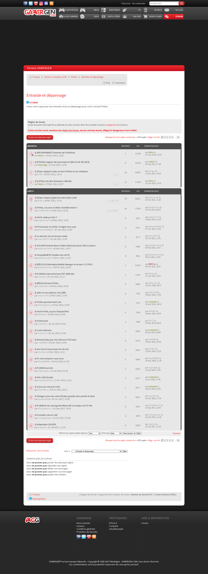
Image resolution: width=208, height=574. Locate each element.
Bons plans (155, 16)
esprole (42, 427)
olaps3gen (43, 370)
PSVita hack (42, 320)
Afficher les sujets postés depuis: (80, 433)
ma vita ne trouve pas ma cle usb (53, 349)
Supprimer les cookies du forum (114, 494)
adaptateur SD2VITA (46, 424)
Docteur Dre (154, 207)
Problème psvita (45, 367)
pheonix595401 (45, 229)
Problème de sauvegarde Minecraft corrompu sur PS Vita (64, 405)
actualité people (116, 529)
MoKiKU (42, 314)
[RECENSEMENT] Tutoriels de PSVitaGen (56, 152)
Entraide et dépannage (92, 76)
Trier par (112, 433)
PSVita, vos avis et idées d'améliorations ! (57, 207)
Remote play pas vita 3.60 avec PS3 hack (56, 339)
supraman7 (43, 220)
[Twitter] (31, 3)
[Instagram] (41, 3)
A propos (80, 526)
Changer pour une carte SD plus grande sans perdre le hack (66, 396)
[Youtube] (36, 3)
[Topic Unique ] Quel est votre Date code (57, 197)
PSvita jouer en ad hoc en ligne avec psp (56, 226)
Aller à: (67, 451)
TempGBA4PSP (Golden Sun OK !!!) (53, 254)
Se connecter (138, 3)
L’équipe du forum (88, 494)
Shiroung (42, 164)
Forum (179, 16)
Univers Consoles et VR (55, 76)
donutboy (43, 389)
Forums (36, 76)
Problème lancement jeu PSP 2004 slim (55, 273)
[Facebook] (25, 3)
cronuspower (44, 417)
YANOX (152, 161)
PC (139, 10)
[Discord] (46, 3)
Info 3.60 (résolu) (45, 377)
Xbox (96, 10)
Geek (96, 16)
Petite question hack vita (49, 302)
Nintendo (114, 10)
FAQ (108, 82)
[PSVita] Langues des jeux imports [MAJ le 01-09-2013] (63, 161)
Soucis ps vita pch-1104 (48, 386)
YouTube (89, 536)
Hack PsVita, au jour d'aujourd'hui (53, 311)
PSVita (74, 76)
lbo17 (151, 320)
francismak (153, 197)
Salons (137, 16)
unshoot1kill (44, 399)
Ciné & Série (113, 16)
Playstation (71, 10)
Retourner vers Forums (37, 450)
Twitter (84, 536)
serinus (42, 276)
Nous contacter (83, 523)
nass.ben (152, 396)
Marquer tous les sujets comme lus (120, 137)
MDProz (152, 264)
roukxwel (153, 301)
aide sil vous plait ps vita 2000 (51, 292)
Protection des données (87, 532)
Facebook (78, 536)
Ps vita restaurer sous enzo (50, 358)
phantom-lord (45, 248)
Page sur (153, 137)
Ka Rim (41, 352)
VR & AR (179, 10)
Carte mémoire (44, 330)
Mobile (158, 10)
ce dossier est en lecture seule (52, 236)
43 (178, 137)
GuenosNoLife (45, 380)
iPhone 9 (113, 523)
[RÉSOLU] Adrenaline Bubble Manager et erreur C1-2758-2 (65, 264)
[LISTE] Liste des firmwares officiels (54, 181)
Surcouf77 (43, 239)
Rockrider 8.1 (44, 408)
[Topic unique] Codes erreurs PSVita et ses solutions (62, 171)
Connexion (120, 82)
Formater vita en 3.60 (47, 415)
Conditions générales (86, 529)
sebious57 (43, 286)
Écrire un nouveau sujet (39, 137)
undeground (111, 124)
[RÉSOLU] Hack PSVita (47, 283)
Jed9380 (42, 342)
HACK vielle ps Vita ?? (47, 217)
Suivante (176, 433)
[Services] (51, 3)
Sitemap (32, 102)
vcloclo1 (42, 323)
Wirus (41, 155)
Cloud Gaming (70, 16)
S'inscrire (125, 3)
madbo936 (43, 210)
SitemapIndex (37, 498)
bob (40, 174)
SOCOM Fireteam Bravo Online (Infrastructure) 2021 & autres (66, 245)
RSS (93, 536)
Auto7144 (42, 295)
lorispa (152, 171)
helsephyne (44, 304)
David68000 (44, 361)
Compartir (113, 526)
